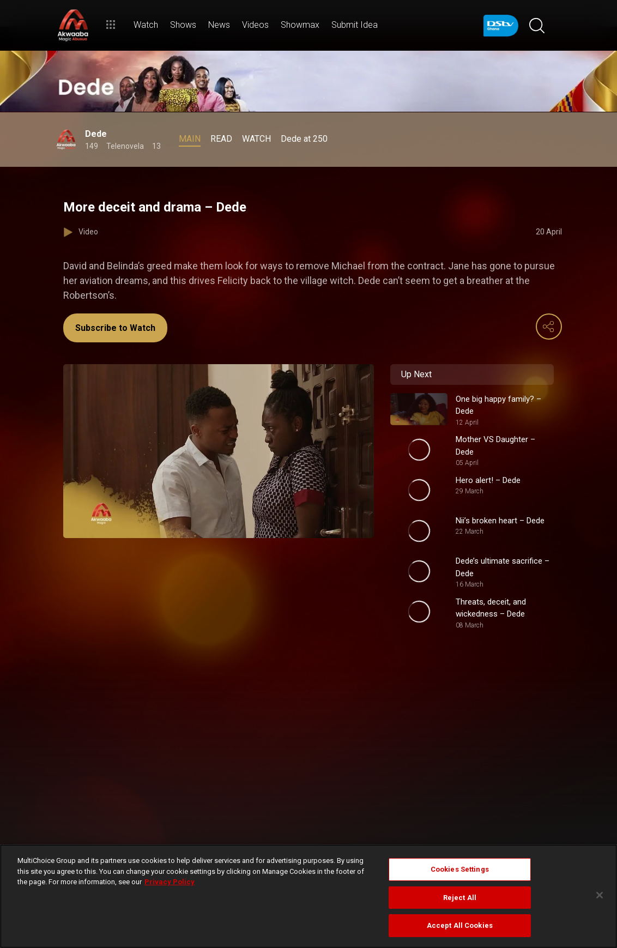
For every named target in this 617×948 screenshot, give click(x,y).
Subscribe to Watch (115, 328)
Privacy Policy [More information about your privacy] (169, 882)
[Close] (600, 895)
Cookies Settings (460, 869)
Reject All (459, 897)
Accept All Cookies (460, 925)
